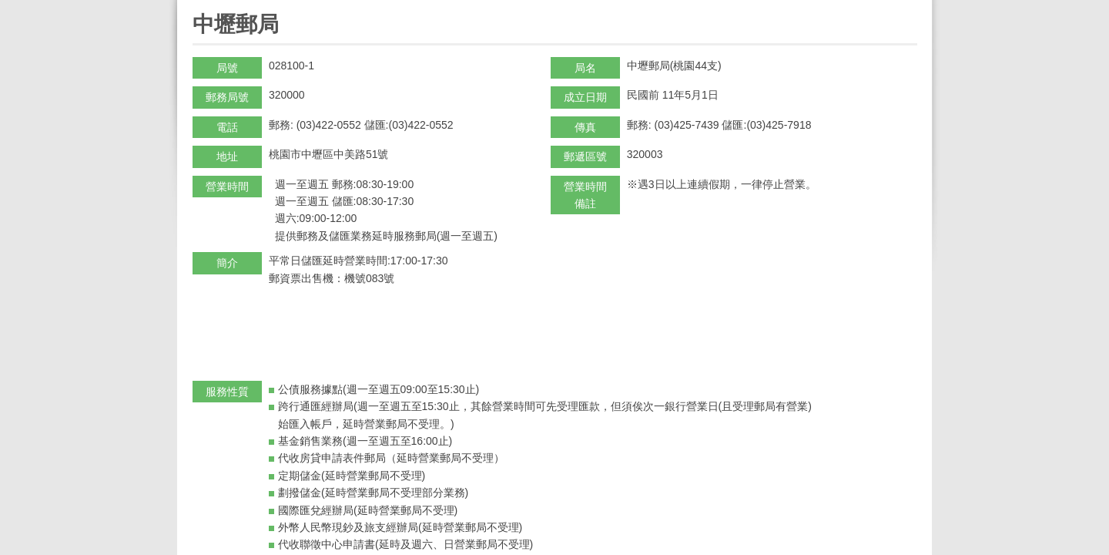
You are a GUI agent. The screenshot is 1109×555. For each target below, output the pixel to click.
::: (198, 6)
